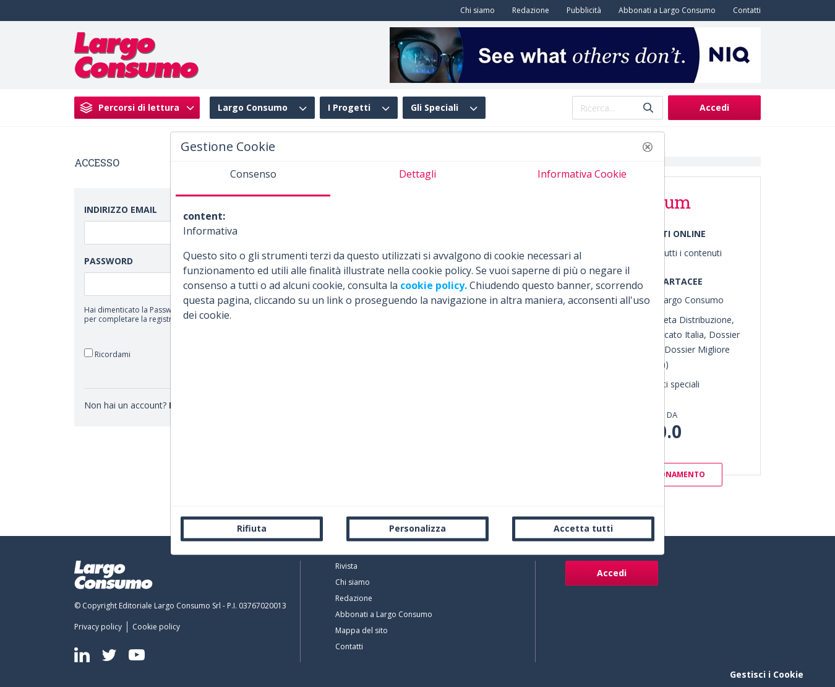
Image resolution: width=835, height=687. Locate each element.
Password (108, 261)
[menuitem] (475, 10)
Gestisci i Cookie (766, 674)
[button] (647, 147)
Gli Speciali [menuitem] (434, 107)
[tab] (253, 179)
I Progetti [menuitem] (349, 107)
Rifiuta (252, 528)
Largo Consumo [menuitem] (253, 107)
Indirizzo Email (120, 209)
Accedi (714, 107)
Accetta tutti (583, 528)
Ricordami (107, 353)
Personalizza (417, 528)
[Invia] (648, 108)
